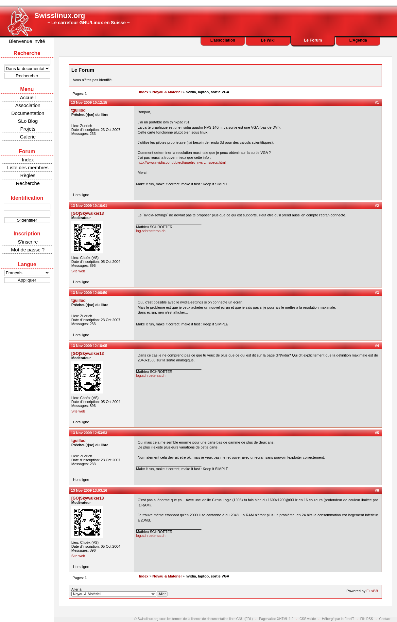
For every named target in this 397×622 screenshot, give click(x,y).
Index (28, 159)
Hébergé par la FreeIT (338, 619)
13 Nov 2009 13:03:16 (89, 490)
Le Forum (313, 40)
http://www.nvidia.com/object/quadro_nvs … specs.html (182, 162)
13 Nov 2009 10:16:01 (89, 206)
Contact (384, 619)
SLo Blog (28, 121)
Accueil (28, 97)
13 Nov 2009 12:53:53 (89, 433)
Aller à (119, 591)
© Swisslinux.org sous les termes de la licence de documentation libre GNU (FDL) (193, 619)
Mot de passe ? (28, 249)
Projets (28, 129)
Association (28, 105)
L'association (222, 40)
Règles (28, 175)
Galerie (28, 136)
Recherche (28, 183)
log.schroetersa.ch (150, 231)
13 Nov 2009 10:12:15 (89, 102)
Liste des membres (28, 167)
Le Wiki (268, 40)
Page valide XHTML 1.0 (276, 619)
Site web (78, 271)
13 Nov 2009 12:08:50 (89, 293)
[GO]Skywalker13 (87, 213)
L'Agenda (358, 40)
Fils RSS (366, 619)
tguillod (78, 110)
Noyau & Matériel (166, 92)
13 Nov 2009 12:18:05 (89, 346)
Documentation (27, 113)
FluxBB (372, 591)
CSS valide (308, 619)
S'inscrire (28, 242)
